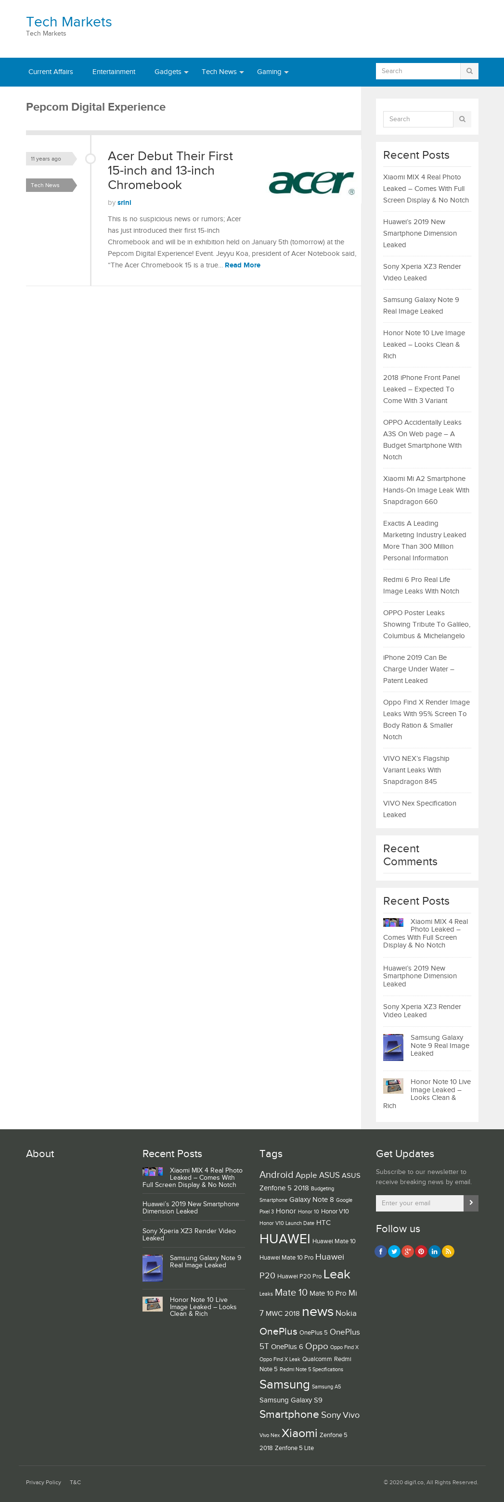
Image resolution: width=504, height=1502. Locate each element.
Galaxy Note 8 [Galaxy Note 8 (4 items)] (311, 1200)
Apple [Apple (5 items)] (306, 1175)
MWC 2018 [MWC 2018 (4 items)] (283, 1314)
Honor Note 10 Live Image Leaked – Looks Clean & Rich (424, 344)
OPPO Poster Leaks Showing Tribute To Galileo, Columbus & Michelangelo (426, 624)
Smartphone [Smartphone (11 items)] (289, 1414)
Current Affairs (50, 72)
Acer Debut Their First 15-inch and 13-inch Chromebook (170, 170)
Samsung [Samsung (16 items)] (284, 1384)
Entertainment (113, 72)
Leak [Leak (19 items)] (336, 1274)
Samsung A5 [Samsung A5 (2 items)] (326, 1387)
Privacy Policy (43, 1482)
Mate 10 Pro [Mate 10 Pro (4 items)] (328, 1293)
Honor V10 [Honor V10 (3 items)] (335, 1211)
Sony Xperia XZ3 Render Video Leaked (422, 1011)
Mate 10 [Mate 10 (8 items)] (291, 1293)
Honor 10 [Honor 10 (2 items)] (308, 1212)
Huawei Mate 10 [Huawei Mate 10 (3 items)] (334, 1241)
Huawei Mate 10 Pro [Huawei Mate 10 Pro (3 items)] (286, 1258)
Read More (242, 265)
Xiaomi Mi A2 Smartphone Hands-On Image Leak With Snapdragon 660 (426, 490)
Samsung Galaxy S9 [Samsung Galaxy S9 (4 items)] (291, 1400)
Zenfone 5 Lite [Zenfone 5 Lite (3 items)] (294, 1448)
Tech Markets (69, 22)
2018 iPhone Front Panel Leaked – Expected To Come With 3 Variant (421, 389)
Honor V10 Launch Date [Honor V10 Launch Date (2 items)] (286, 1223)
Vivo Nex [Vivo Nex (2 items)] (269, 1436)
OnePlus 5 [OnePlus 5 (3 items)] (313, 1333)
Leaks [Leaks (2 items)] (266, 1294)
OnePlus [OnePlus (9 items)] (278, 1331)
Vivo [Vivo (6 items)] (351, 1415)
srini (124, 202)
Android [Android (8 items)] (276, 1175)
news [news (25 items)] (318, 1311)
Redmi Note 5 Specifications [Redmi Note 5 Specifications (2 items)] (311, 1370)
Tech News (219, 72)
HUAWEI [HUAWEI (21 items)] (284, 1239)
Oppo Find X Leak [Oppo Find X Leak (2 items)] (279, 1360)
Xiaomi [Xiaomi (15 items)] (300, 1433)
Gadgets (168, 72)
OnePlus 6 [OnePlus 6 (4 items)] (287, 1347)
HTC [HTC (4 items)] (323, 1223)
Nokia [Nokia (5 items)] (346, 1313)
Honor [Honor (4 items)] (286, 1211)
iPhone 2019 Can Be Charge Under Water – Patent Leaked (418, 669)
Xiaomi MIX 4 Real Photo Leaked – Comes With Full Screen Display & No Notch (426, 188)
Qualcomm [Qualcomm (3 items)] (317, 1359)
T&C (75, 1482)
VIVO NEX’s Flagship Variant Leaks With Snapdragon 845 (416, 770)
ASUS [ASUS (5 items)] (329, 1175)
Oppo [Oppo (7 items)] (316, 1346)
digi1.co (414, 1482)
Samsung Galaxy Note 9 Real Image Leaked (440, 1046)
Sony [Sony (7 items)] (331, 1415)
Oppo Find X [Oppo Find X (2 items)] (344, 1348)
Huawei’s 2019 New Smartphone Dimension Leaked (420, 233)
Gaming (269, 72)
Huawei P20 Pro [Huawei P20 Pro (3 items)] (299, 1276)
